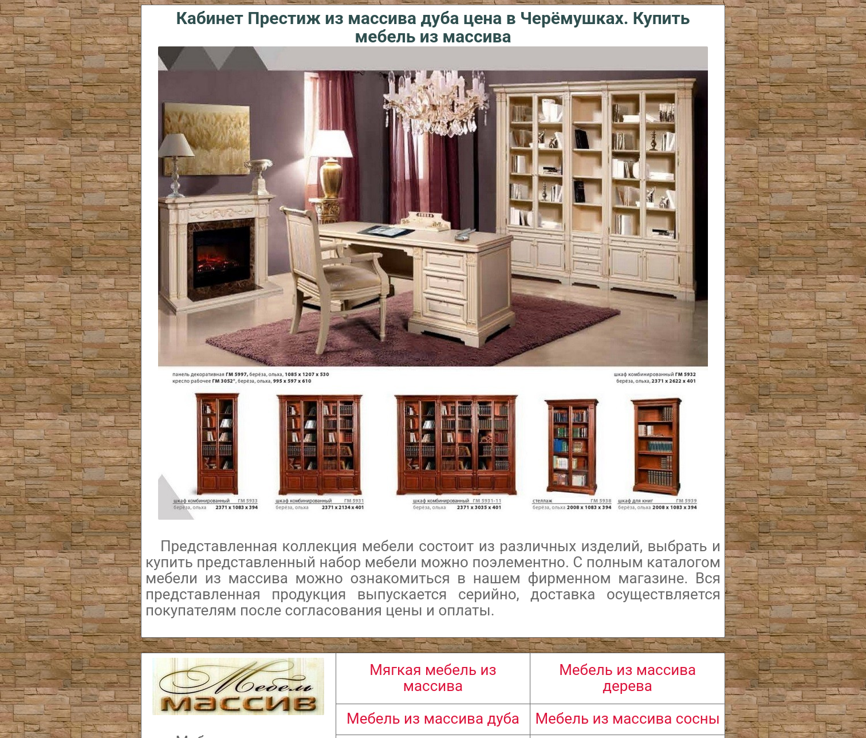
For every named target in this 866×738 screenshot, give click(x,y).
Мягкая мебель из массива (432, 677)
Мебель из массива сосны (627, 718)
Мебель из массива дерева (627, 677)
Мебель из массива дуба (433, 718)
